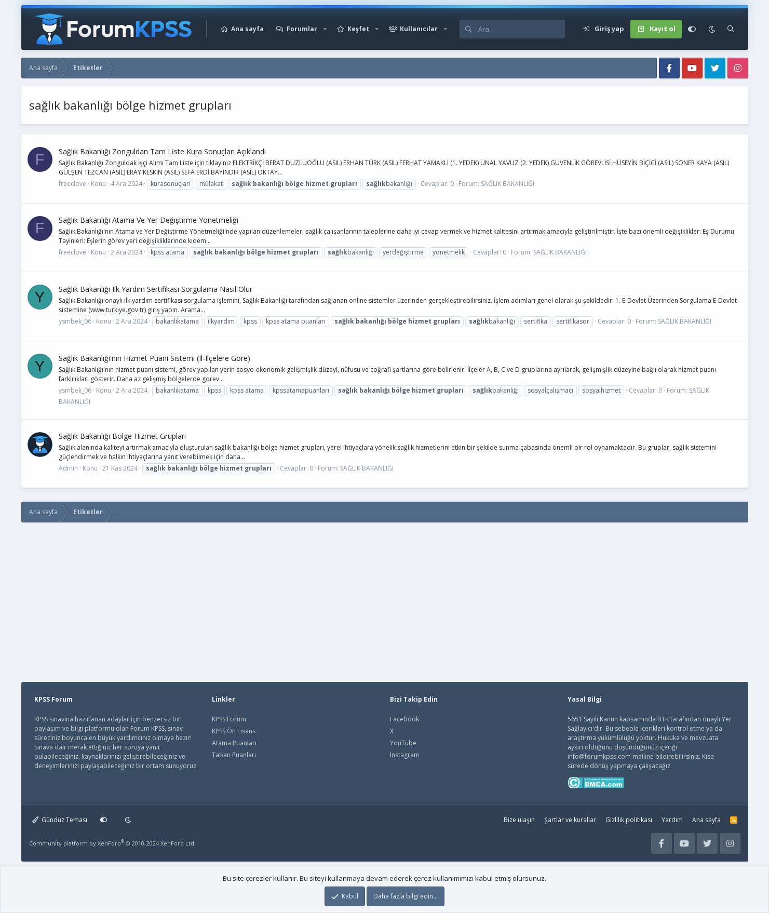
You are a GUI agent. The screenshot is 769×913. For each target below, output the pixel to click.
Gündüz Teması (60, 819)
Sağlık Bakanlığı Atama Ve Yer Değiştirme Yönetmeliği (148, 220)
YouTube (403, 743)
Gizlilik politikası (628, 819)
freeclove (72, 183)
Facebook (404, 719)
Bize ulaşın (519, 819)
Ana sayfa (247, 28)
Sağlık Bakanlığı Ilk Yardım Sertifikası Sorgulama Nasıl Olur (155, 289)
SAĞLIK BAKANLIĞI (507, 183)
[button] (325, 29)
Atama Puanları (234, 743)
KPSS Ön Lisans (233, 731)
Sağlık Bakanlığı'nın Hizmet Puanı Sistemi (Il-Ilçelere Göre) (154, 358)
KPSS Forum (229, 719)
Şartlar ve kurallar (570, 819)
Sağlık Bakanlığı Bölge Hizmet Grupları (122, 436)
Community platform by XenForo (112, 843)
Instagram (405, 754)
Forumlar (302, 28)
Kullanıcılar (419, 28)
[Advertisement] (210, 596)
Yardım (672, 819)
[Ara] (521, 29)
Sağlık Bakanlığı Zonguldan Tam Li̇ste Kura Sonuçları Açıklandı (162, 151)
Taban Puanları (234, 754)
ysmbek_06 (75, 321)
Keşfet (358, 28)
